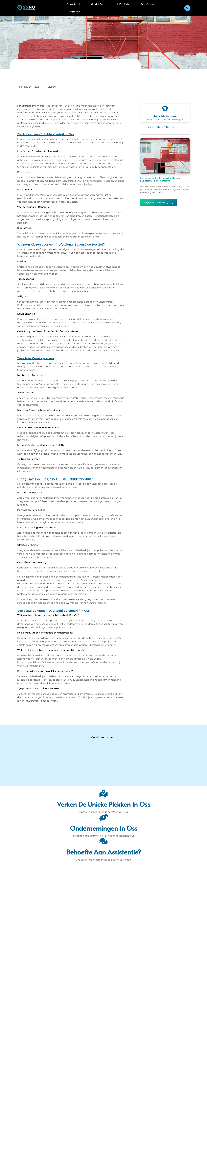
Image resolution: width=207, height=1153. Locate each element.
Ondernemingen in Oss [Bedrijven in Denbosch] (103, 828)
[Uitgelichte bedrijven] (165, 108)
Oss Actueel (73, 4)
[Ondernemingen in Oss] (103, 817)
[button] (187, 8)
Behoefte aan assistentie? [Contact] (103, 851)
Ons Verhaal (147, 4)
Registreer (75, 11)
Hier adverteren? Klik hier (160, 127)
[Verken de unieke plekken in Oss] (103, 793)
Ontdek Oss (97, 4)
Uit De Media (123, 4)
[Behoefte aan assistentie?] (103, 841)
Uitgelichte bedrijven (165, 116)
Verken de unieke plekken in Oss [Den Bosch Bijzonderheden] (103, 804)
